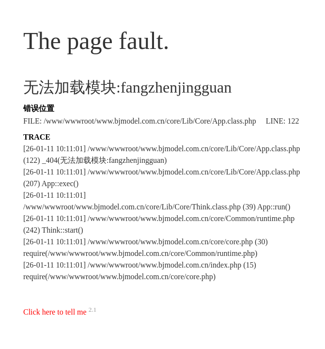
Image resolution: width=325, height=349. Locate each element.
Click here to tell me (55, 312)
